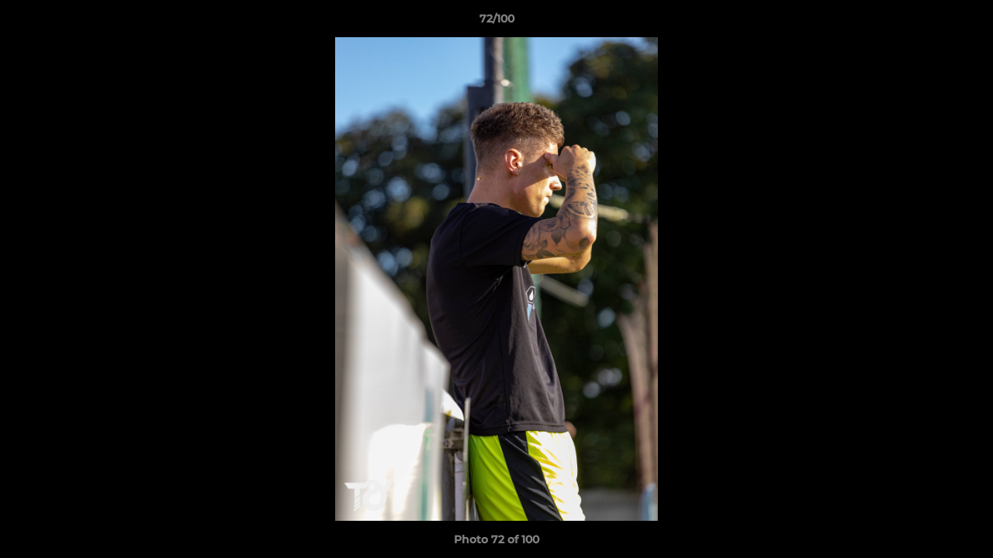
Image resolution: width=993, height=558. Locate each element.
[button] (965, 22)
